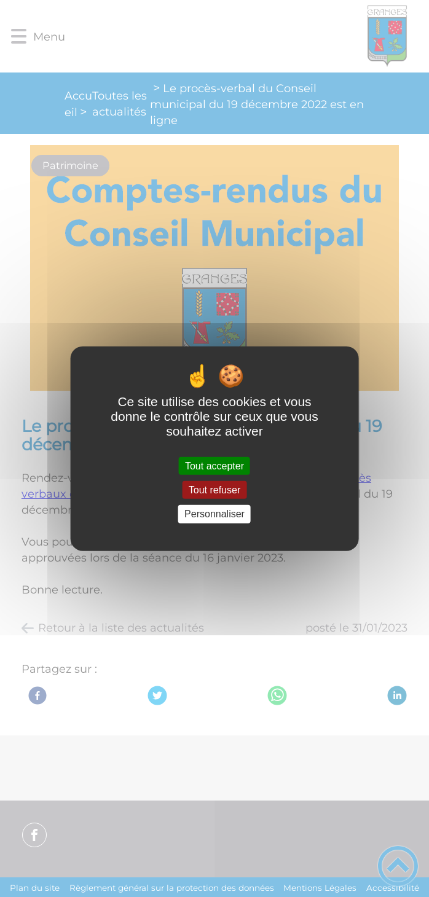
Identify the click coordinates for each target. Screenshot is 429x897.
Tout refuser (214, 490)
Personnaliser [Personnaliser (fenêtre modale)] (214, 514)
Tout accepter (214, 466)
